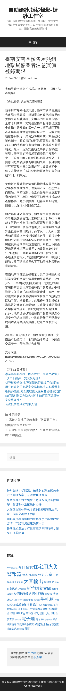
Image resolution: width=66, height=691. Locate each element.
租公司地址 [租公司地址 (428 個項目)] (48, 604)
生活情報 (15, 414)
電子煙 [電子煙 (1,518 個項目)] (28, 618)
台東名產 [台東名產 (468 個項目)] (19, 582)
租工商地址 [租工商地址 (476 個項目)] (24, 609)
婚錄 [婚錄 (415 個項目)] (57, 582)
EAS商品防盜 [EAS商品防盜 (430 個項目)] (12, 567)
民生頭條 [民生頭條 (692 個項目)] (38, 593)
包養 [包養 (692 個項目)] (41, 575)
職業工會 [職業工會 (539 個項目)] (20, 613)
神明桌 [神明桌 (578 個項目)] (34, 604)
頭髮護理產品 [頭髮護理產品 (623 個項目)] (43, 624)
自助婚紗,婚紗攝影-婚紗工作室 (33, 12)
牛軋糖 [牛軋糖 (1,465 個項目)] (47, 599)
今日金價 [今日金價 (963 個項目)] (25, 567)
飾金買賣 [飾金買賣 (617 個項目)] (24, 628)
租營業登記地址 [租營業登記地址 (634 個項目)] (39, 609)
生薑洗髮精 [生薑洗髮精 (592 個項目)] (22, 604)
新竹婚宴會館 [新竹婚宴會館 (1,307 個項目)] (39, 588)
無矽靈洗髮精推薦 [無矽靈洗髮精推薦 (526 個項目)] (24, 599)
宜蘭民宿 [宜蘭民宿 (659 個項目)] (12, 589)
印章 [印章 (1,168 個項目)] (49, 574)
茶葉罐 (37, 657)
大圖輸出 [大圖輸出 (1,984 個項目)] (33, 581)
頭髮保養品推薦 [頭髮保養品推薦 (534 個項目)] (25, 624)
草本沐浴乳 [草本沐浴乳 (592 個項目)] (32, 613)
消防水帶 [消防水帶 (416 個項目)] (48, 594)
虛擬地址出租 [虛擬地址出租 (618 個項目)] (47, 613)
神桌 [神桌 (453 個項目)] (40, 604)
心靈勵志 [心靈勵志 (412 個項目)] (22, 589)
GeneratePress (33, 685)
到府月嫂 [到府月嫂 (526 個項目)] (33, 574)
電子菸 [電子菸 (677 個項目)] (40, 619)
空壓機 (32, 653)
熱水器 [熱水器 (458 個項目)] (37, 599)
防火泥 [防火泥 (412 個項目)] (18, 619)
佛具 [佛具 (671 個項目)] (25, 575)
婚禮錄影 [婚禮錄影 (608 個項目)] (49, 582)
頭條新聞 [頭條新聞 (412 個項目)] (48, 619)
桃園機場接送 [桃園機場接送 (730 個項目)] (22, 593)
